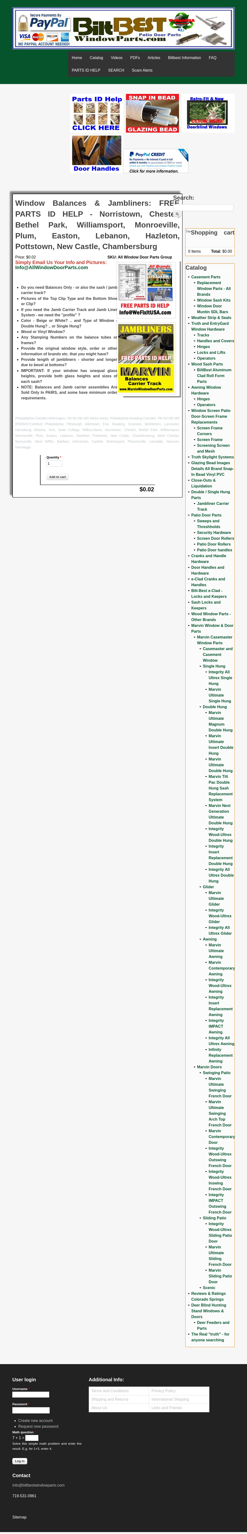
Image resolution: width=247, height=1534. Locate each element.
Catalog (96, 58)
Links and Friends (166, 1408)
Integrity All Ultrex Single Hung (220, 678)
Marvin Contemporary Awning (222, 968)
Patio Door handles (214, 550)
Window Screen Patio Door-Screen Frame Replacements (211, 416)
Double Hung (215, 707)
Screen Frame (210, 440)
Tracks (203, 335)
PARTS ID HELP (86, 70)
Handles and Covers (215, 341)
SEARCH (116, 70)
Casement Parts (205, 277)
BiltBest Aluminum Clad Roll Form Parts (214, 376)
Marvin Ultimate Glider (216, 898)
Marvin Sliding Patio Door (220, 1276)
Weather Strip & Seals (211, 318)
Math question (24, 1432)
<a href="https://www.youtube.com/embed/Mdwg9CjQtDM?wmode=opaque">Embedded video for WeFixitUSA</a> (41, 114)
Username (21, 1389)
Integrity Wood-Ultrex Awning (220, 986)
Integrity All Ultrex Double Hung (221, 875)
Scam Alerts (142, 70)
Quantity (54, 457)
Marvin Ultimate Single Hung (220, 695)
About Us (99, 1408)
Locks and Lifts (211, 352)
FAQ (212, 58)
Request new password (38, 1426)
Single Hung (214, 666)
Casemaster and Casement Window (218, 654)
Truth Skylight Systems (212, 457)
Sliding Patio (214, 1218)
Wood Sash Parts (207, 364)
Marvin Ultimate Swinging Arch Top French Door (220, 1113)
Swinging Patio (217, 1073)
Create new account (35, 1421)
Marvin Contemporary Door (222, 1137)
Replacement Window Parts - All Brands (214, 288)
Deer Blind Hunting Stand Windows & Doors (208, 1311)
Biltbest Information (184, 58)
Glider (208, 887)
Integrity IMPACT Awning (216, 1026)
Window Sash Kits (214, 300)
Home (77, 58)
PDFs (135, 58)
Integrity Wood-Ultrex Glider (220, 916)
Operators (206, 358)
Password (20, 1404)
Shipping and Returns (110, 1399)
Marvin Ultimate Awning (216, 951)
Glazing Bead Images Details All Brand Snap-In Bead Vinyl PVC (212, 469)
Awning (210, 939)
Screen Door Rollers (215, 538)
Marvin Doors (209, 1067)
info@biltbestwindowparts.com (38, 1485)
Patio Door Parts (206, 515)
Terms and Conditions (110, 1391)
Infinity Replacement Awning (221, 1055)
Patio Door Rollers (214, 544)
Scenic (209, 1288)
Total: (216, 251)
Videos (117, 58)
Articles (154, 58)
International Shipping (170, 1399)
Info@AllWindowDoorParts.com (51, 267)
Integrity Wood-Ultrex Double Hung (221, 835)
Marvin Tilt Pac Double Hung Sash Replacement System (221, 788)
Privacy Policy (163, 1391)
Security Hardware (214, 533)
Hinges (203, 347)
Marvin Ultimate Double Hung (221, 765)
